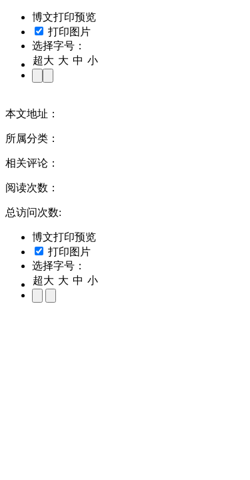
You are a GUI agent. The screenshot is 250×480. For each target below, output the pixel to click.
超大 (43, 60)
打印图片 (63, 31)
